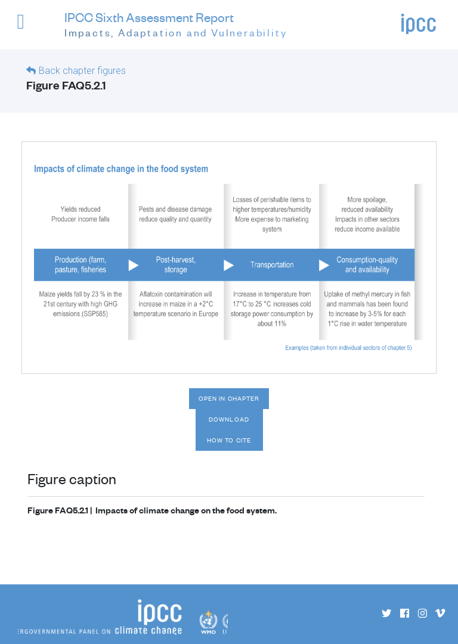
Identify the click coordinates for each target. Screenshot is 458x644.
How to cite (229, 440)
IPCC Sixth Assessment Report (175, 25)
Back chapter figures (82, 70)
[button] (29, 27)
